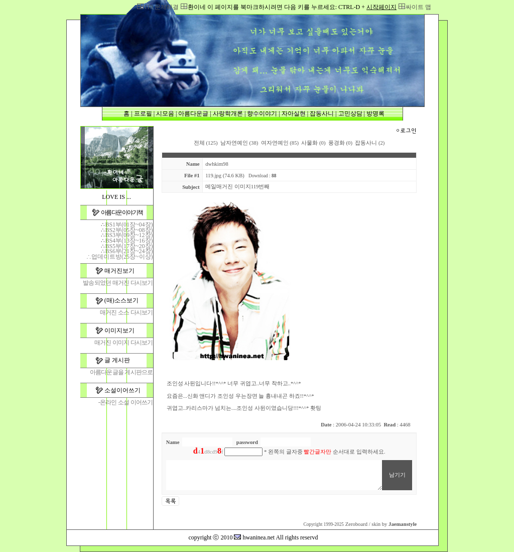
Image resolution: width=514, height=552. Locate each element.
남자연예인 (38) (239, 143)
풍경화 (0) (340, 143)
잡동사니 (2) (369, 143)
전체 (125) (206, 143)
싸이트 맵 (418, 7)
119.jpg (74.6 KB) (224, 175)
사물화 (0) (313, 143)
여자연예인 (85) (280, 143)
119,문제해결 (161, 7)
